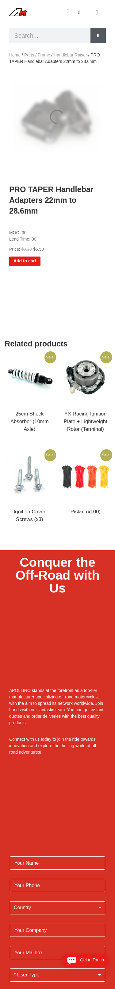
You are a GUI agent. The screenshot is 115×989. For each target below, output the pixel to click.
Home (15, 54)
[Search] (98, 35)
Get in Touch (85, 960)
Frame (44, 54)
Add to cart (24, 260)
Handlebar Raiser (70, 54)
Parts (29, 54)
